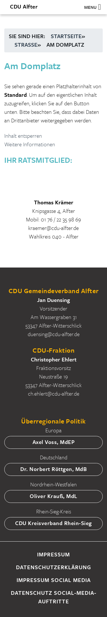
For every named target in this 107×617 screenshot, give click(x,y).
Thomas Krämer (53, 202)
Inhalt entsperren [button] (23, 135)
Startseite (66, 36)
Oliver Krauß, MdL (53, 496)
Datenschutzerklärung (53, 567)
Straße (26, 44)
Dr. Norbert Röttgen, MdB (53, 469)
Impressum (53, 554)
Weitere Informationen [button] (29, 144)
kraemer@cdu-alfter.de (53, 228)
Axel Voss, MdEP (54, 442)
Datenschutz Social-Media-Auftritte (53, 597)
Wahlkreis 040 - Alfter (53, 236)
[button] (90, 7)
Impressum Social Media (54, 580)
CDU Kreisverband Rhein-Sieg (53, 523)
